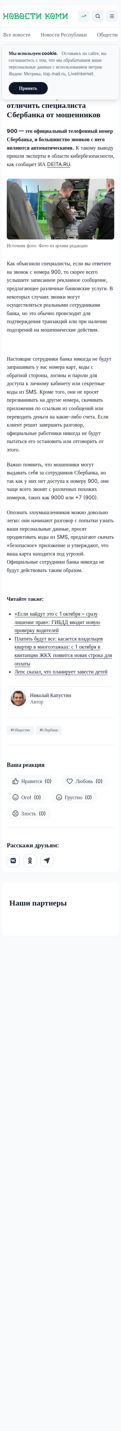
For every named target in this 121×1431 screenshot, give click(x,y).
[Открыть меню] (112, 16)
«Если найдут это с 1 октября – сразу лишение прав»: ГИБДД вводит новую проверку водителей (57, 621)
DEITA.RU (58, 164)
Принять (28, 88)
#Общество (20, 729)
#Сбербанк (49, 729)
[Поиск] (98, 16)
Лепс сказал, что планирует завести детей (61, 671)
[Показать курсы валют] (83, 16)
